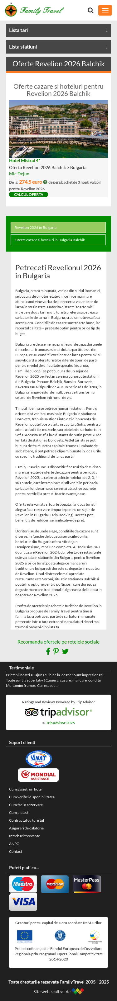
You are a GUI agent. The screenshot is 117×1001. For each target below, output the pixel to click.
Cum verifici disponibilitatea (32, 797)
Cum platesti (19, 812)
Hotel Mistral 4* (24, 160)
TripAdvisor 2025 (60, 722)
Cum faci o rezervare (26, 804)
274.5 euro (33, 182)
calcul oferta (28, 194)
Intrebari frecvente (24, 835)
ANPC (14, 843)
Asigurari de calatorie (26, 828)
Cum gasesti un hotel (25, 789)
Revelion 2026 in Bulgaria (35, 227)
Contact (15, 851)
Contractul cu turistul (26, 820)
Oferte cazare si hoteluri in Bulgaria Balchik (50, 240)
